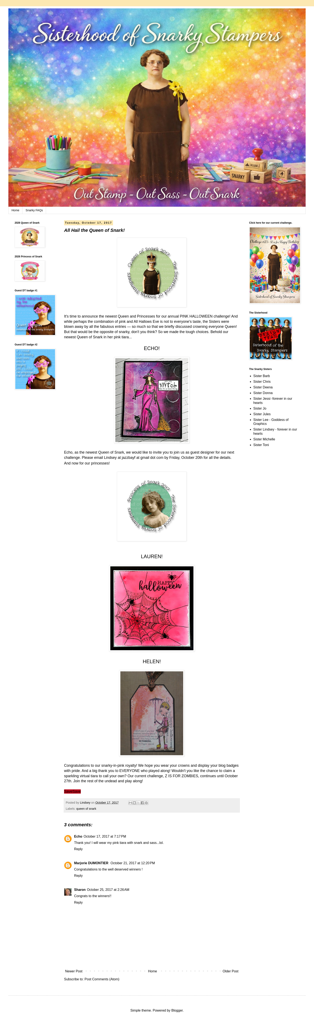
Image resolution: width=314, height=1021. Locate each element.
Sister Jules (262, 414)
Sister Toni (261, 445)
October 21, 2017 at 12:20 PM (133, 863)
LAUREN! (152, 556)
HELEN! (152, 661)
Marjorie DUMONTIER (91, 863)
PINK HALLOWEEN (196, 316)
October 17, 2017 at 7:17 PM (105, 836)
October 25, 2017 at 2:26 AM (108, 889)
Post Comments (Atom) (102, 979)
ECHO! (152, 348)
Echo (78, 836)
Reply (78, 849)
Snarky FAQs (34, 210)
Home (15, 210)
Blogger (177, 1010)
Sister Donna (263, 393)
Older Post (230, 971)
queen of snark (86, 808)
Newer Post (73, 971)
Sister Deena (263, 387)
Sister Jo (259, 408)
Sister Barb (261, 376)
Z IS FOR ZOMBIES (181, 776)
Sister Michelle (264, 439)
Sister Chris (262, 381)
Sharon (80, 889)
